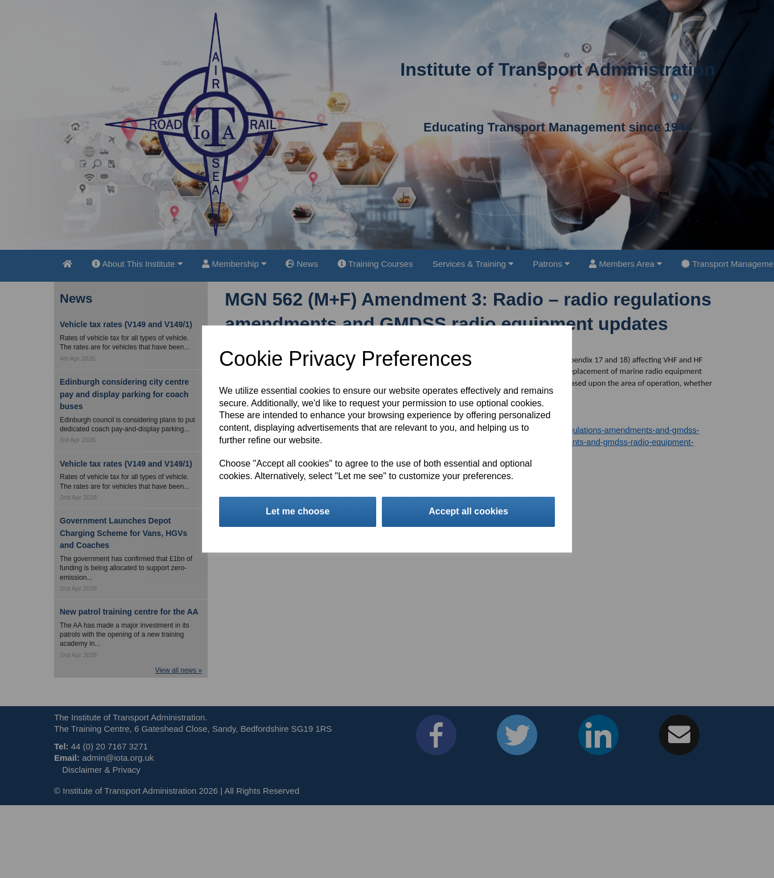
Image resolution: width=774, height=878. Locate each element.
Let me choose (298, 511)
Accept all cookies (468, 511)
